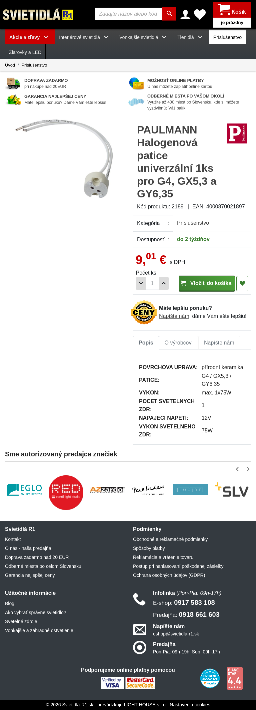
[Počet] (152, 283)
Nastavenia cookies (190, 704)
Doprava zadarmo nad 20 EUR (37, 557)
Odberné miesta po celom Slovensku (43, 566)
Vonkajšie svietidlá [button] (144, 37)
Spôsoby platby (149, 548)
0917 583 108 (184, 602)
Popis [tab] (146, 343)
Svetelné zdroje (21, 621)
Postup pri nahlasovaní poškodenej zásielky (178, 566)
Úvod (10, 65)
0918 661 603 (186, 614)
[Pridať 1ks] (164, 283)
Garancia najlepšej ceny (30, 575)
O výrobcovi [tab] (179, 343)
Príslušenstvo (227, 37)
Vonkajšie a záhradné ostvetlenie (39, 630)
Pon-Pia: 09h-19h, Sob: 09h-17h (186, 651)
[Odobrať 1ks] (141, 283)
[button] (238, 469)
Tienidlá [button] (191, 37)
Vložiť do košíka (207, 283)
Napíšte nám (174, 316)
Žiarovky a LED (25, 52)
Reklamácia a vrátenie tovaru (163, 557)
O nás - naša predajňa (28, 548)
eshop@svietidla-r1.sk (176, 633)
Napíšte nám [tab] (219, 343)
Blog (9, 603)
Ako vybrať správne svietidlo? (35, 612)
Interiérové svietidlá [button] (85, 37)
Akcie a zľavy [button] (30, 37)
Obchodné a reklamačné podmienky (170, 539)
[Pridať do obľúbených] (242, 283)
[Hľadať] (169, 14)
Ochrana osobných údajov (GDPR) (169, 575)
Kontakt (13, 539)
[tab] (146, 343)
